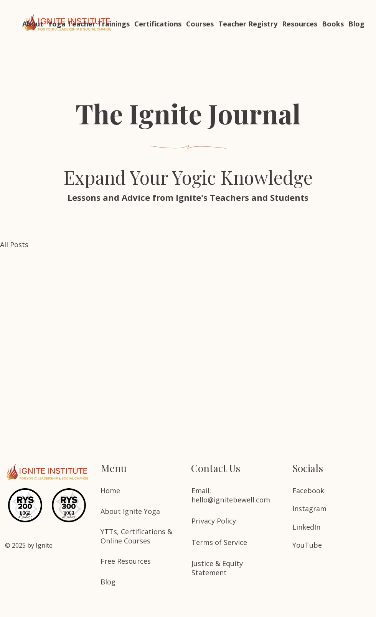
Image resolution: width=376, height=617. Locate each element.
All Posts (14, 244)
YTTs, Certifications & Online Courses (136, 536)
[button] (89, 23)
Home (110, 490)
